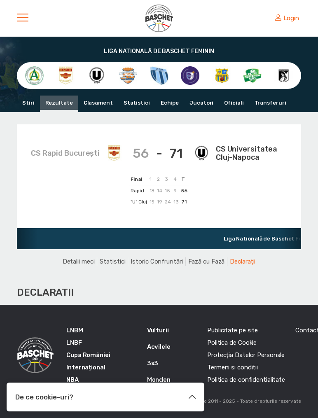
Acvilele (159, 346)
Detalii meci (79, 261)
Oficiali (233, 103)
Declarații (242, 261)
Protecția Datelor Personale (246, 355)
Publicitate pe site (232, 330)
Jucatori (201, 103)
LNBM (74, 330)
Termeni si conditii (232, 367)
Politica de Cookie (232, 342)
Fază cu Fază (206, 261)
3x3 (153, 363)
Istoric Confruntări (156, 261)
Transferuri (270, 103)
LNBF (74, 342)
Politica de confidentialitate (246, 379)
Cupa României (88, 355)
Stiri (28, 103)
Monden (159, 379)
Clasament (98, 103)
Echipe (170, 103)
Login (287, 18)
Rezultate (59, 103)
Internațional (85, 367)
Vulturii (158, 330)
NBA (72, 379)
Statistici (137, 103)
